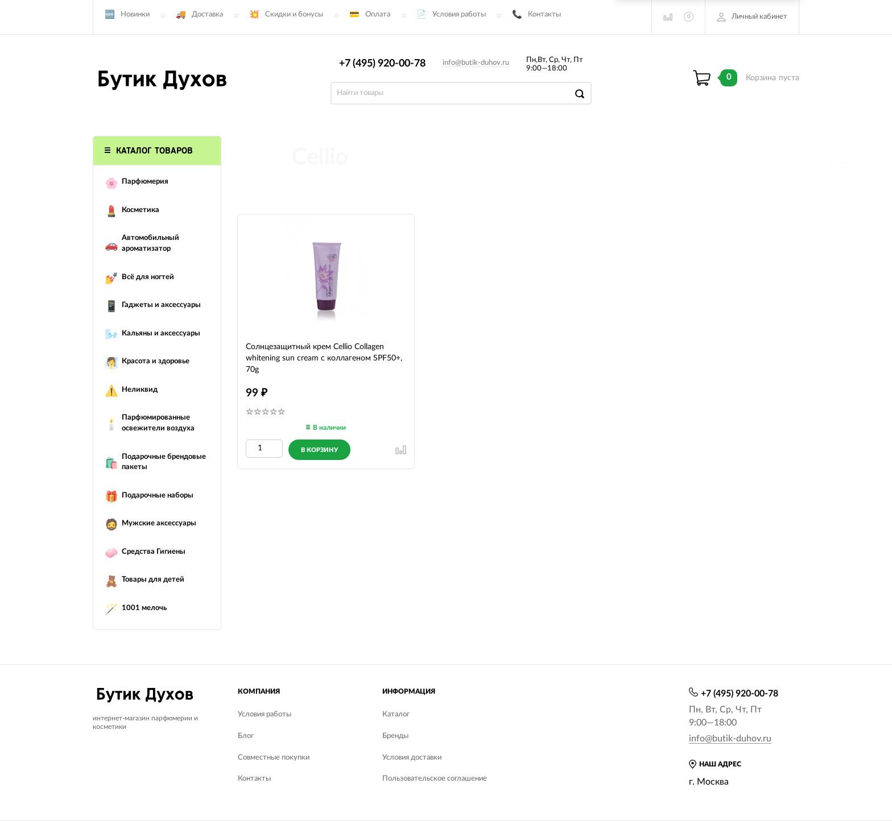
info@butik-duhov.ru (476, 63)
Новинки (135, 14)
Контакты (544, 14)
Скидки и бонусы (294, 14)
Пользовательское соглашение (434, 778)
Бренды (395, 736)
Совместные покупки (273, 757)
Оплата (377, 14)
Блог (246, 736)
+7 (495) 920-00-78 (382, 64)
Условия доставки (411, 757)
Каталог (396, 714)
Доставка (207, 14)
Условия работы (459, 14)
